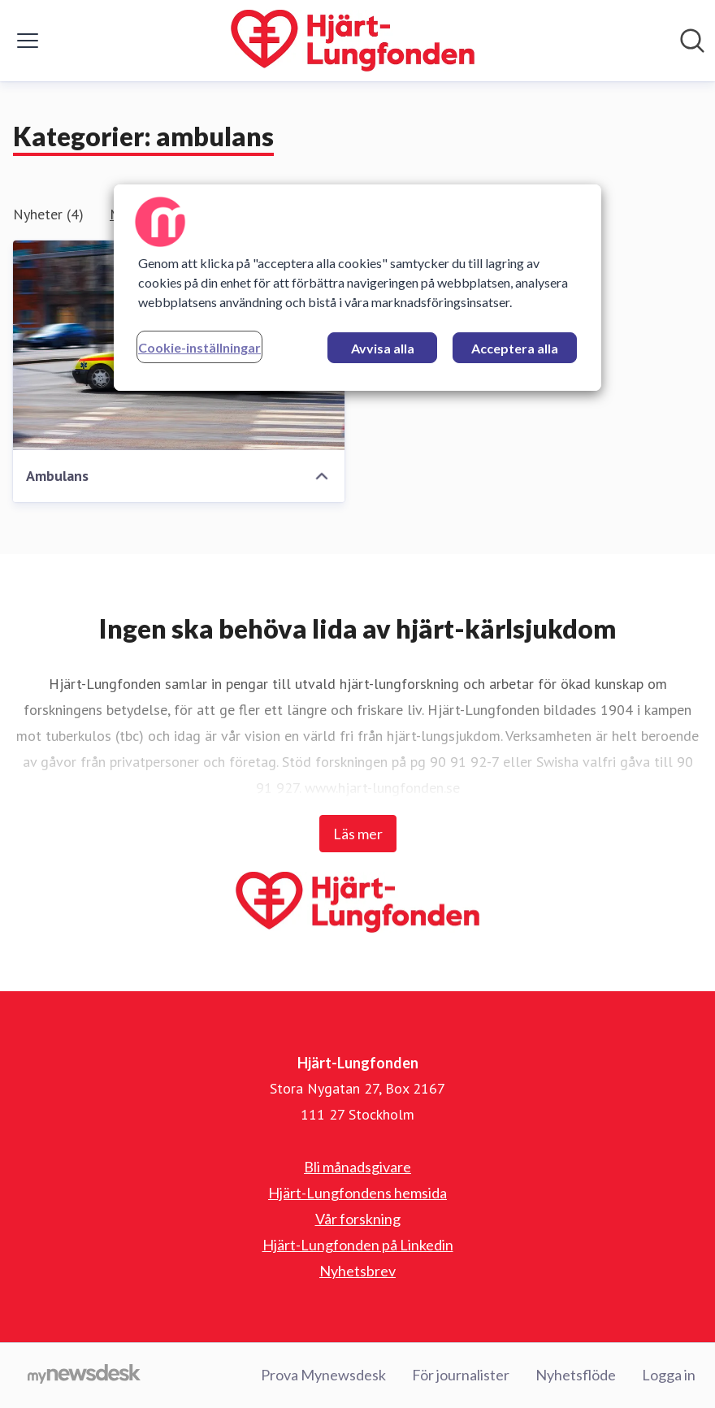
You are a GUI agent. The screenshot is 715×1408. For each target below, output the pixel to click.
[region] (357, 287)
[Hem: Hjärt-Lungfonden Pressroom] (352, 40)
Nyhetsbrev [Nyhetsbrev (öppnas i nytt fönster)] (357, 1271)
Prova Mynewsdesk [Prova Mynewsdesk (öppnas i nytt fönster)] (323, 1375)
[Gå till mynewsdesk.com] (84, 1376)
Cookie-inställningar (199, 347)
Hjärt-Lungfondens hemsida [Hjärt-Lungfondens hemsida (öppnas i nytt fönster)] (357, 1193)
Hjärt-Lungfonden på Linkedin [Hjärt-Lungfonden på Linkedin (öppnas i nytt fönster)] (357, 1245)
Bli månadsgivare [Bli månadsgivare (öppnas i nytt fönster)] (357, 1167)
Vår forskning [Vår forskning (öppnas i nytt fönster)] (358, 1219)
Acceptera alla (514, 348)
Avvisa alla (382, 348)
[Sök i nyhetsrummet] (692, 41)
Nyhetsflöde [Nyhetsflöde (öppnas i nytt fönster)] (575, 1375)
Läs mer (358, 834)
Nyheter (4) (48, 214)
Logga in (669, 1375)
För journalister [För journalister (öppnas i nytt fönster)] (460, 1375)
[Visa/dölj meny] (28, 40)
